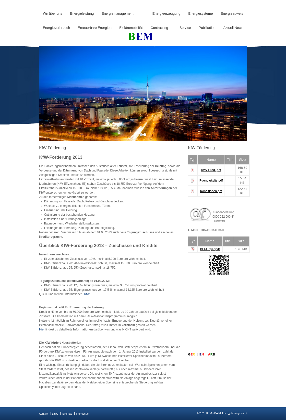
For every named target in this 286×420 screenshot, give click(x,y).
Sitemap (67, 413)
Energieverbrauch (56, 28)
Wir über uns (52, 13)
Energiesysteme (200, 13)
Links (55, 413)
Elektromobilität (131, 28)
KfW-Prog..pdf (211, 170)
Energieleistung (82, 13)
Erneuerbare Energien (95, 28)
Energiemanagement (117, 13)
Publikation (207, 28)
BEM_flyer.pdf (210, 249)
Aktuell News (233, 28)
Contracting (159, 28)
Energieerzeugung (166, 13)
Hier (42, 329)
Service (185, 28)
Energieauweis (232, 13)
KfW (87, 294)
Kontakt (43, 413)
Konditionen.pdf (211, 191)
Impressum (82, 413)
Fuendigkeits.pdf (211, 180)
